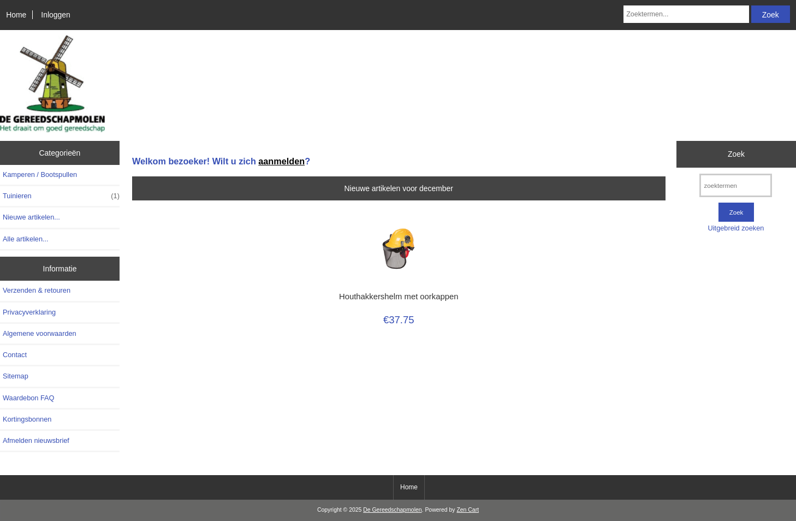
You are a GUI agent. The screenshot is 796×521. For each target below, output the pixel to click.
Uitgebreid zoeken (736, 228)
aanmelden (281, 161)
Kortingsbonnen (27, 419)
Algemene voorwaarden (39, 333)
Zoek (736, 154)
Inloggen (55, 14)
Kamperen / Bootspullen (40, 174)
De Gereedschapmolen (392, 510)
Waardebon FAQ (29, 398)
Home (16, 14)
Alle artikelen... (26, 239)
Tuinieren (61, 196)
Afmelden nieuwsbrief (36, 440)
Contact (15, 355)
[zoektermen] (735, 185)
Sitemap (15, 376)
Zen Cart (467, 510)
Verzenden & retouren (36, 290)
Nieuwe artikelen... (31, 217)
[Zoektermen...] (686, 14)
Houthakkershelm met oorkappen (398, 296)
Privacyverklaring (29, 312)
